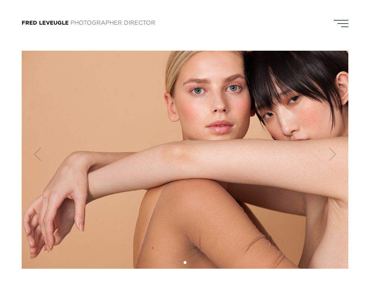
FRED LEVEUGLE (45, 23)
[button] (185, 262)
